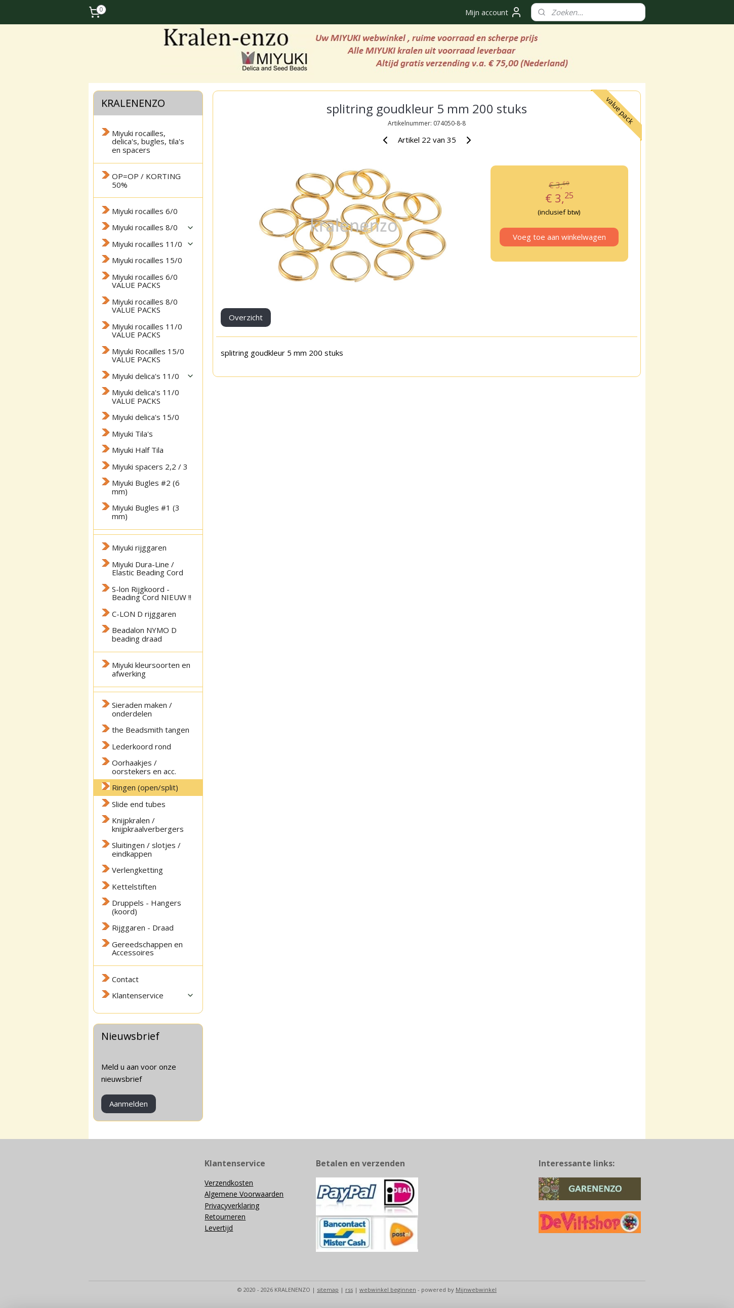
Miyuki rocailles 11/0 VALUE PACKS (147, 330)
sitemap (328, 1289)
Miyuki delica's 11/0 (153, 376)
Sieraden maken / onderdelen (142, 709)
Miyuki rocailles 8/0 (153, 227)
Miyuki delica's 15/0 (145, 417)
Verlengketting (137, 870)
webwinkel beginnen (387, 1289)
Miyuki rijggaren (139, 547)
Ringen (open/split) (145, 787)
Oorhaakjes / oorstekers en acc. (144, 766)
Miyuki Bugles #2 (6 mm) (146, 487)
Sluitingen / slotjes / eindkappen (146, 849)
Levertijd (219, 1228)
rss (349, 1289)
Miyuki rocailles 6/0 (145, 211)
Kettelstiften (134, 886)
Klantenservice (153, 995)
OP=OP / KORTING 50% (146, 180)
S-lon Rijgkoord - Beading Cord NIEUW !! (151, 593)
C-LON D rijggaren (144, 614)
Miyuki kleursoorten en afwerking (151, 669)
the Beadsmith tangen (150, 730)
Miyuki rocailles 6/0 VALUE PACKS (145, 281)
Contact (125, 979)
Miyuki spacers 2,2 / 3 (150, 466)
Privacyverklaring (232, 1205)
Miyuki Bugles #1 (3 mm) (146, 511)
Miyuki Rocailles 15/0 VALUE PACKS (148, 355)
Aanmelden (128, 1104)
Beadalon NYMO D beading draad (144, 634)
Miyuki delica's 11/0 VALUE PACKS (145, 396)
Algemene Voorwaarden (244, 1194)
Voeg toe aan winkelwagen (558, 237)
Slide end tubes (139, 804)
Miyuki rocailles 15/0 (147, 260)
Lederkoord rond (141, 746)
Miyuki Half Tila (138, 450)
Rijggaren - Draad (143, 927)
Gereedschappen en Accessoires (147, 948)
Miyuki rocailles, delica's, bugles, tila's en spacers (148, 141)
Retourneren (225, 1216)
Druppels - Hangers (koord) (146, 907)
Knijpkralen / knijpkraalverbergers (148, 824)
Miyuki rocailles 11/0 (153, 244)
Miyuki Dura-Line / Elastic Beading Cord (147, 568)
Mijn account (493, 12)
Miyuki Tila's (132, 434)
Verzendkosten (229, 1183)
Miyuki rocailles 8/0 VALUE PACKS (145, 306)
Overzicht (246, 317)
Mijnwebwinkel (476, 1289)
